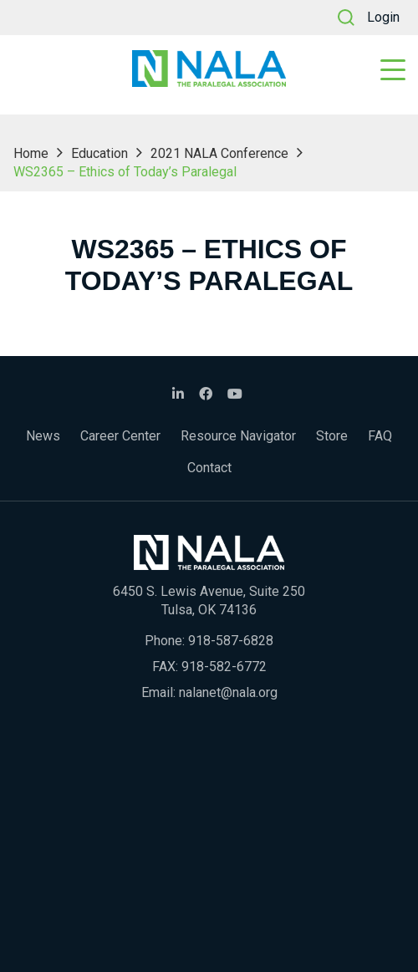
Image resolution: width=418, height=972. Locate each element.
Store (332, 436)
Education (99, 153)
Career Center (120, 436)
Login (383, 17)
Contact (209, 468)
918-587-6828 (230, 641)
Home (30, 153)
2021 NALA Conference (219, 153)
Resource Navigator (238, 436)
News (43, 436)
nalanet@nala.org (228, 692)
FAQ (380, 436)
